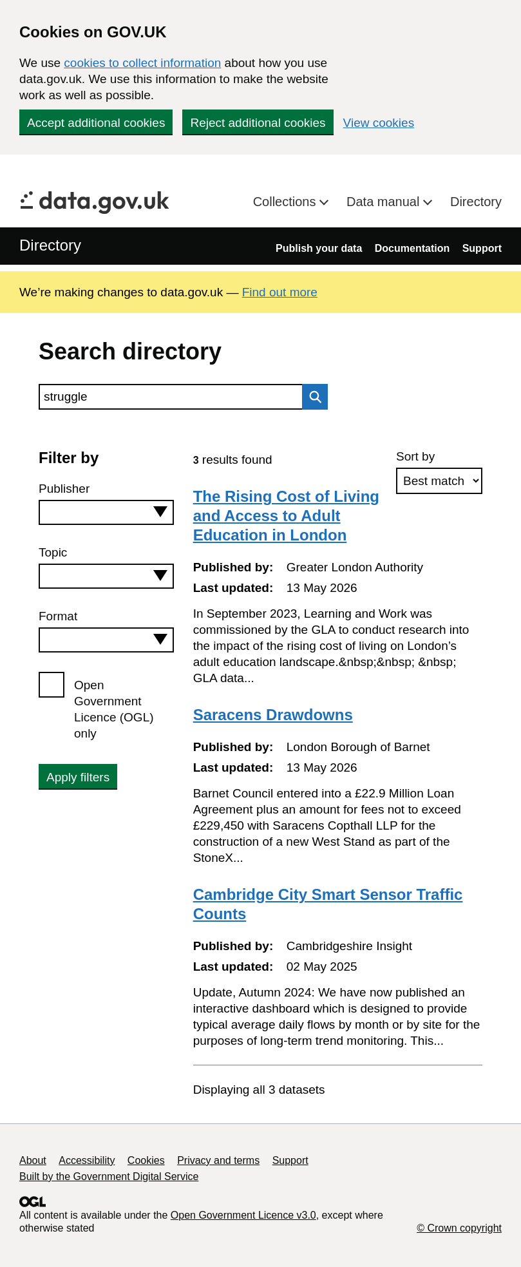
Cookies (146, 1160)
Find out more (279, 292)
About (32, 1160)
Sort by (415, 456)
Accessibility (87, 1160)
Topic (53, 552)
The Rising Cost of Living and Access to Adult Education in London (286, 516)
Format (58, 616)
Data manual (384, 202)
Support (482, 248)
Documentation (412, 248)
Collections (286, 202)
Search (311, 396)
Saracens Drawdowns (273, 714)
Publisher (64, 488)
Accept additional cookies (96, 122)
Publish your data (319, 248)
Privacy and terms (218, 1160)
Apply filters (77, 777)
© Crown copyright (459, 1228)
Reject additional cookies (257, 122)
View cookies (379, 123)
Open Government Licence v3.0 (243, 1215)
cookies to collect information (142, 63)
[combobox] (106, 512)
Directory (476, 202)
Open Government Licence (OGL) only (114, 709)
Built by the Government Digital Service (108, 1176)
